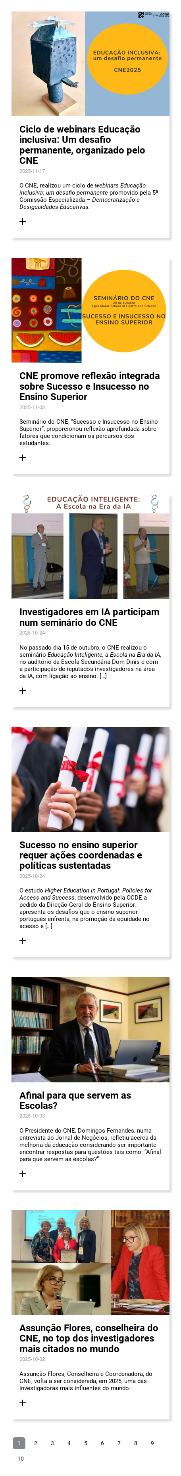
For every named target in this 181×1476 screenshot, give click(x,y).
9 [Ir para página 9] (152, 1443)
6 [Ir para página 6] (102, 1443)
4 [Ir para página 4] (69, 1443)
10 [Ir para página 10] (20, 1458)
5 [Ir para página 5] (85, 1443)
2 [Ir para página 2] (35, 1443)
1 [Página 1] (19, 1443)
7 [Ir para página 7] (119, 1443)
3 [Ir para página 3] (52, 1443)
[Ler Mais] (22, 221)
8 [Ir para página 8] (135, 1443)
